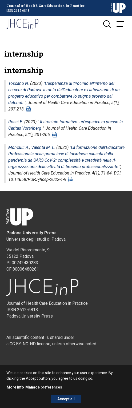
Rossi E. (15, 121)
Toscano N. (18, 83)
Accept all (66, 401)
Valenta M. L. (43, 147)
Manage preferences (43, 389)
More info (15, 389)
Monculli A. (18, 147)
